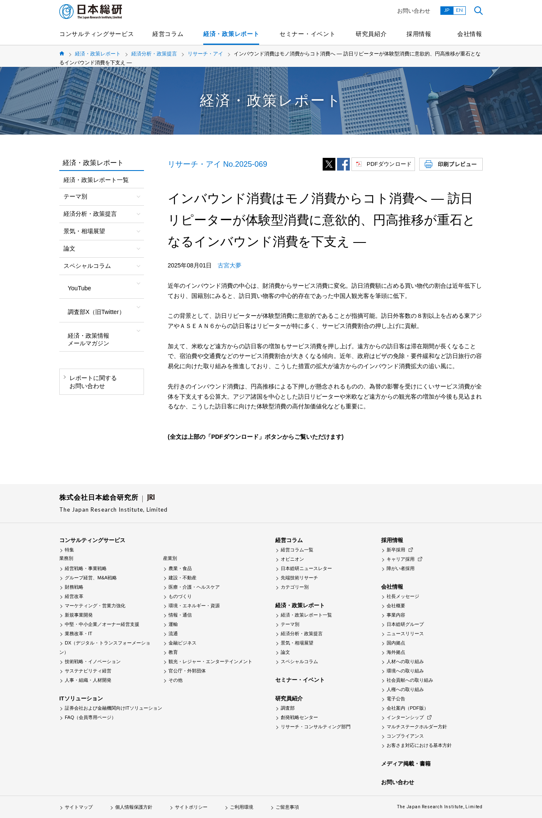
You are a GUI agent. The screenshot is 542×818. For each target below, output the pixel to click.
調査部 (288, 708)
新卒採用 (396, 549)
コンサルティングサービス (96, 33)
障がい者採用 (401, 568)
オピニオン (292, 559)
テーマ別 (290, 624)
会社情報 (469, 33)
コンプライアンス (405, 735)
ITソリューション (81, 698)
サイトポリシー (191, 807)
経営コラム (168, 33)
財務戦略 (74, 586)
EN (459, 10)
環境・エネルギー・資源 (194, 605)
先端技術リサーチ (299, 577)
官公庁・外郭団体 (187, 670)
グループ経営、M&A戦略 (91, 577)
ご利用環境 (241, 807)
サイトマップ (79, 807)
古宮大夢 (229, 265)
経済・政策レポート (231, 33)
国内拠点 (396, 642)
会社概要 (396, 605)
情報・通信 (180, 614)
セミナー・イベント (307, 33)
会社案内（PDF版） (408, 708)
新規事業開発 (79, 614)
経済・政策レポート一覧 (96, 179)
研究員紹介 (371, 33)
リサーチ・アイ (205, 54)
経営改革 (74, 596)
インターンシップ (405, 717)
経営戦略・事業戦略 (86, 568)
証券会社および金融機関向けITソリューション (113, 708)
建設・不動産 (182, 577)
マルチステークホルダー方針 (417, 726)
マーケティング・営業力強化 (95, 605)
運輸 (173, 624)
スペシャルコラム (299, 661)
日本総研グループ (405, 624)
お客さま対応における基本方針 (419, 745)
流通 (173, 633)
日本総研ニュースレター (306, 568)
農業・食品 (180, 568)
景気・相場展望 (297, 642)
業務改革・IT (78, 633)
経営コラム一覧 (297, 549)
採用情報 (418, 33)
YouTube (79, 288)
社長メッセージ (403, 596)
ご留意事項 (287, 807)
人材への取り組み (405, 661)
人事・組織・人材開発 (88, 680)
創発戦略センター (299, 717)
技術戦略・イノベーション (93, 661)
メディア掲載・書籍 (406, 763)
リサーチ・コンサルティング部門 (316, 726)
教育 (173, 652)
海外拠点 (396, 652)
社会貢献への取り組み (410, 680)
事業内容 (396, 614)
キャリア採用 (401, 559)
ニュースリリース (405, 633)
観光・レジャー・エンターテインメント (210, 661)
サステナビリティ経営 (88, 670)
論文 (285, 652)
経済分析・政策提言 (154, 54)
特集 (69, 549)
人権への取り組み (405, 689)
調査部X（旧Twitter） (96, 311)
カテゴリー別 (295, 586)
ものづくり (180, 596)
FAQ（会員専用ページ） (90, 717)
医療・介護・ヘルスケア (194, 586)
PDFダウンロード (389, 164)
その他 (176, 680)
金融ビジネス (182, 642)
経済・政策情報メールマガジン (88, 339)
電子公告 (396, 698)
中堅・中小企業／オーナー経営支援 (102, 624)
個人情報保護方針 (133, 807)
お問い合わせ (413, 11)
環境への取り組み (405, 670)
